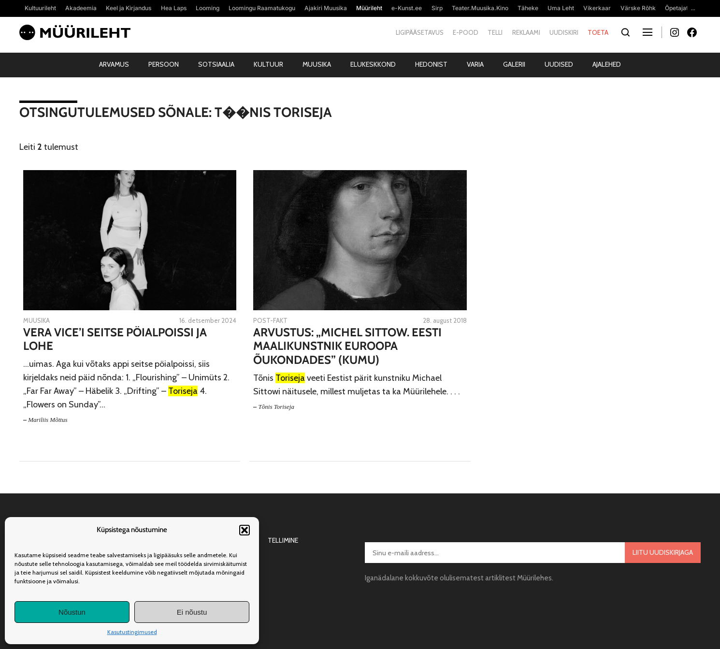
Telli (495, 32)
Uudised (559, 64)
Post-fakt (270, 320)
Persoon (163, 64)
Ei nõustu (192, 612)
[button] (244, 530)
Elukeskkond (373, 64)
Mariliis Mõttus (47, 419)
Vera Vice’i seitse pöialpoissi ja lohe (115, 339)
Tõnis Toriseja (276, 406)
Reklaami (526, 32)
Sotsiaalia (216, 64)
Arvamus (114, 64)
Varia (475, 64)
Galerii (514, 64)
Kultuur (268, 64)
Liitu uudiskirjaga (663, 552)
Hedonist (431, 64)
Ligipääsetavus (420, 32)
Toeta (598, 32)
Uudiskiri (563, 32)
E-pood (465, 32)
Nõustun (72, 612)
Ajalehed (606, 64)
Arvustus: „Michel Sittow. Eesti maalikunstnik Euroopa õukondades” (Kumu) (347, 346)
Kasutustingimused (132, 631)
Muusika (316, 64)
